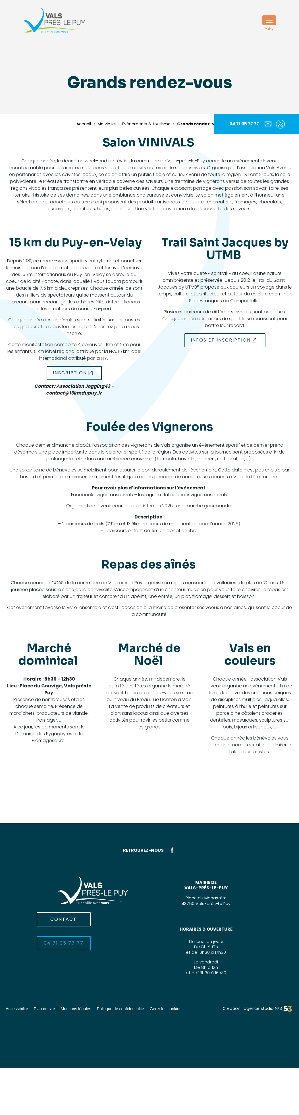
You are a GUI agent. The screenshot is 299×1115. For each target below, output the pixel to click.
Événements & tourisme (146, 124)
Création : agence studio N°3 (251, 1009)
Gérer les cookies (172, 1008)
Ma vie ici (106, 124)
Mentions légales (79, 1008)
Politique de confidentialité (125, 1008)
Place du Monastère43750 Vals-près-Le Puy (206, 900)
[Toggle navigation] (269, 20)
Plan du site (46, 1008)
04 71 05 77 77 (244, 124)
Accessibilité (17, 1008)
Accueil (83, 124)
